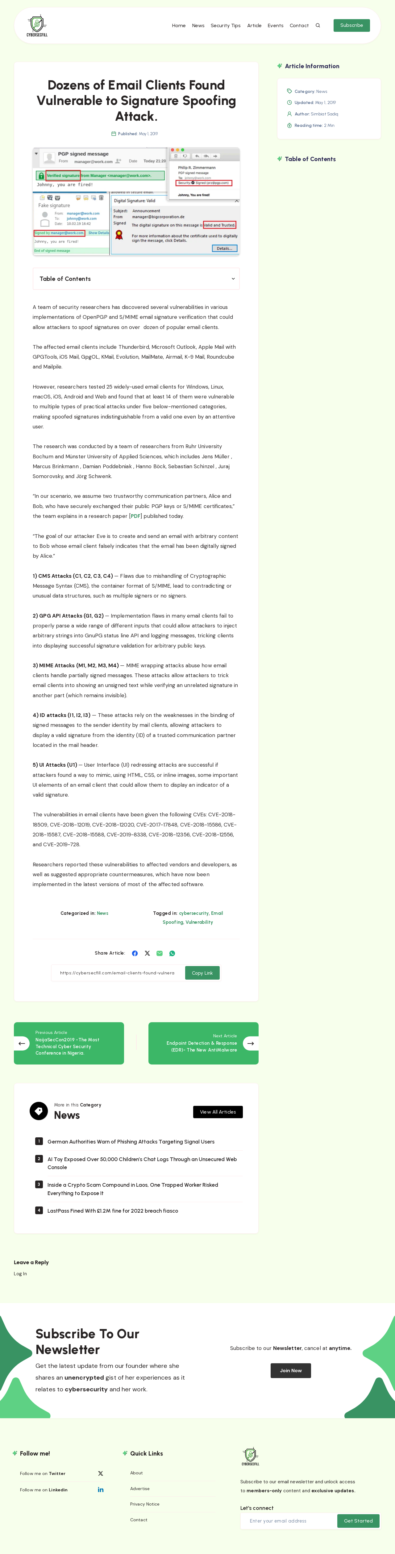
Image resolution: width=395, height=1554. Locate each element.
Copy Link (202, 982)
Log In (20, 1281)
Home (177, 28)
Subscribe (350, 28)
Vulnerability (199, 932)
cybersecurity (194, 923)
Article (253, 28)
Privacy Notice (145, 1512)
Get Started (358, 1528)
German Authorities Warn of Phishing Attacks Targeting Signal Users (134, 1149)
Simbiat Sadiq (324, 124)
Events (274, 28)
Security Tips (224, 28)
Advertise (140, 1497)
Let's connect (257, 1515)
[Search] (317, 28)
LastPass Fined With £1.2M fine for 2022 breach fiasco (115, 1218)
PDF (136, 526)
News (197, 28)
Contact (297, 28)
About (136, 1481)
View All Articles (218, 1119)
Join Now (291, 1378)
